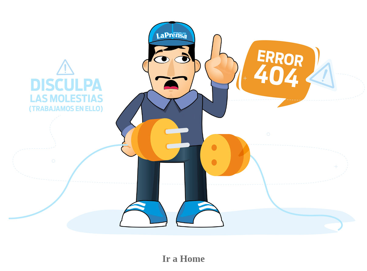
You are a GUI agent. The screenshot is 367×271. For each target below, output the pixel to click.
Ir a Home (183, 258)
